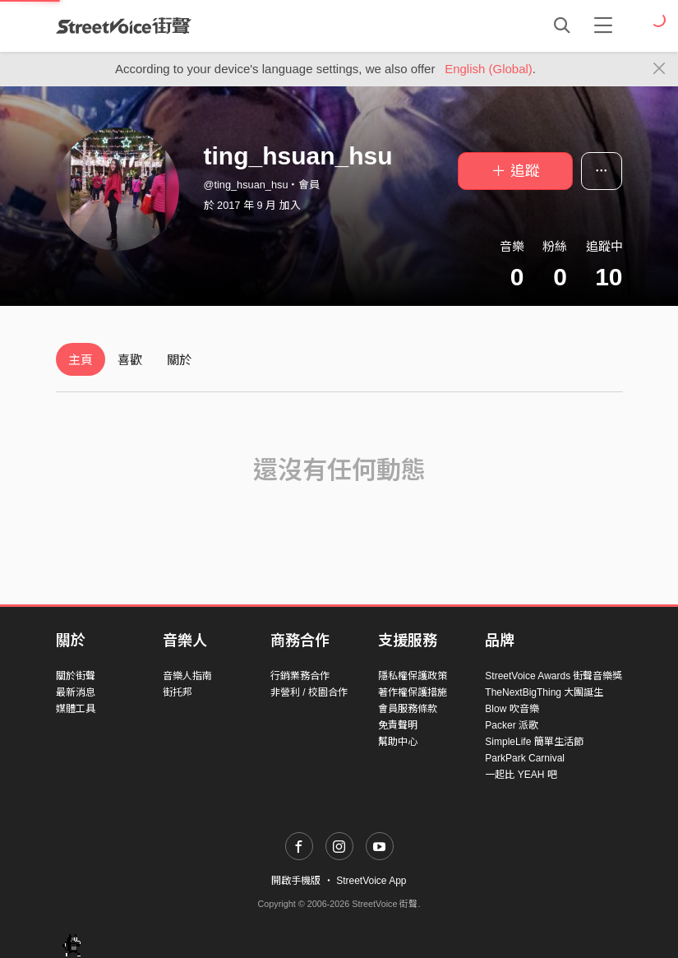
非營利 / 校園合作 (309, 692)
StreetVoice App (371, 880)
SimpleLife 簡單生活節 (534, 741)
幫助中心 (397, 741)
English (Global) (489, 69)
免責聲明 (397, 725)
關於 (179, 360)
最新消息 (75, 692)
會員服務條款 (407, 709)
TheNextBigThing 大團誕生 (544, 692)
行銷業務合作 (300, 676)
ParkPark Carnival (525, 758)
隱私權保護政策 (412, 676)
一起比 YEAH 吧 (520, 774)
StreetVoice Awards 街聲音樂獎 (553, 676)
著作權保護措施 (412, 692)
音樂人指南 (187, 676)
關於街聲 (75, 676)
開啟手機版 (296, 880)
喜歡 (130, 360)
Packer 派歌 (511, 725)
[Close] (659, 69)
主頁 (80, 360)
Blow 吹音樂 (511, 709)
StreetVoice (123, 25)
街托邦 (177, 692)
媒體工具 (75, 709)
